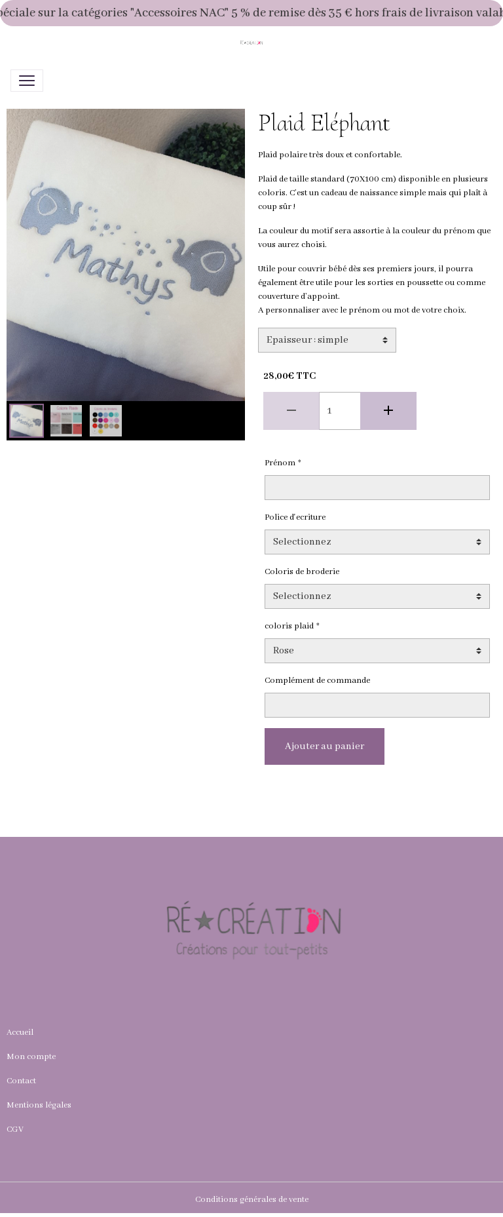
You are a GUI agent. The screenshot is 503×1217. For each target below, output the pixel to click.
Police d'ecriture (295, 517)
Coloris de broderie (302, 571)
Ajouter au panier (324, 746)
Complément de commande (317, 680)
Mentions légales (39, 1105)
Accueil (20, 1032)
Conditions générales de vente (251, 1199)
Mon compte (31, 1056)
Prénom (280, 463)
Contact (21, 1081)
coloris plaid (289, 626)
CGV (15, 1129)
